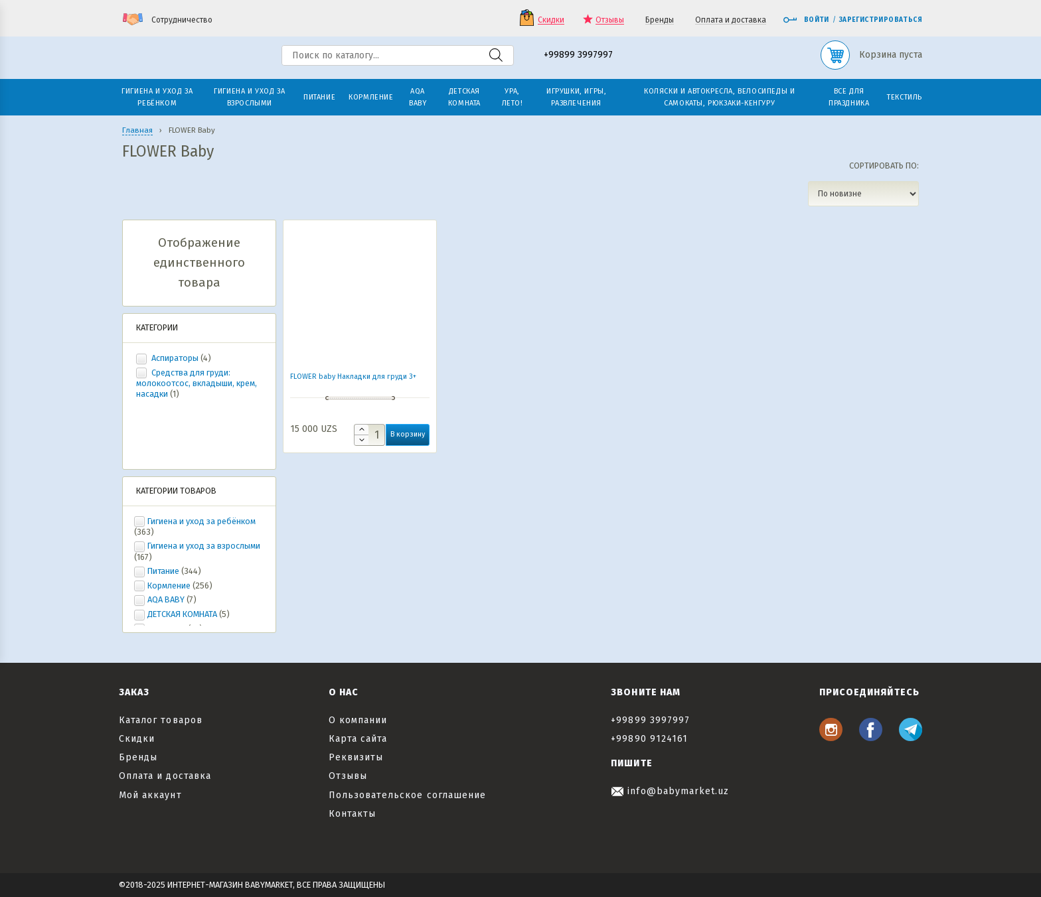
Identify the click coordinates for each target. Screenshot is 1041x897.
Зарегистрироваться (880, 20)
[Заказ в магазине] (863, 193)
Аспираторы (174, 358)
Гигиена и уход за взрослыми (203, 546)
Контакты (352, 813)
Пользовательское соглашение (407, 795)
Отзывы (610, 20)
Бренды (659, 20)
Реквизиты (356, 757)
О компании (358, 720)
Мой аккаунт (150, 795)
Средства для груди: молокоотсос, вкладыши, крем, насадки (196, 383)
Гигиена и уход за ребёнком (201, 521)
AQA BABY (166, 599)
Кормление (169, 585)
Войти (806, 20)
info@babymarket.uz (670, 791)
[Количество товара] (369, 435)
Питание (163, 571)
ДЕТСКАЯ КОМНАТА (182, 614)
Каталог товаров (160, 720)
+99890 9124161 (649, 738)
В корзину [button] (407, 434)
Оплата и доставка (730, 20)
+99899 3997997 (578, 55)
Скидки (551, 20)
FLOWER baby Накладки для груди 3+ (353, 376)
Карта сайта (358, 738)
